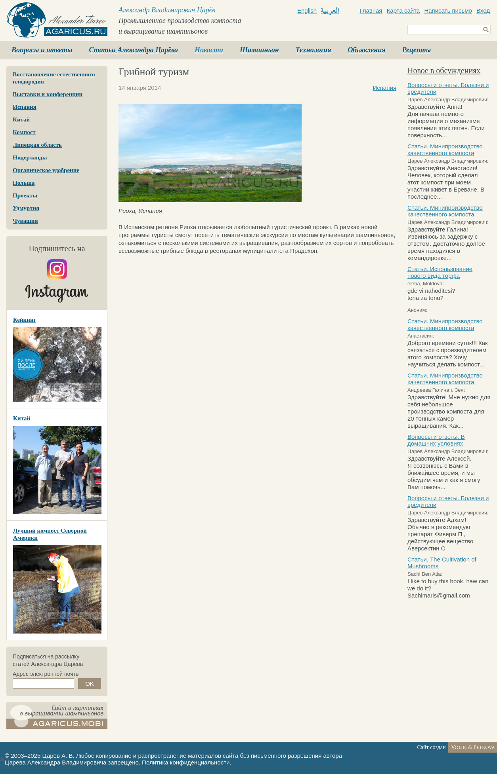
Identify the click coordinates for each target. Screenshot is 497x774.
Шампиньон (259, 50)
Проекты (25, 195)
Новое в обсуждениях (443, 70)
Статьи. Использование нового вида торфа (439, 272)
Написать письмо (448, 10)
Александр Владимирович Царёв (167, 10)
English (307, 10)
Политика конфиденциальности (185, 762)
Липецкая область (37, 145)
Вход (483, 10)
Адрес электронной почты (46, 674)
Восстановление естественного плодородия (54, 78)
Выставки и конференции (47, 94)
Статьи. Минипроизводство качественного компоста (445, 149)
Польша (23, 183)
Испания (24, 107)
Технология (313, 50)
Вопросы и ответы (42, 50)
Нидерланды (30, 157)
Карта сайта (403, 10)
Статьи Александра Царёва (133, 50)
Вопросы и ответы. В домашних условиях (436, 440)
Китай (21, 119)
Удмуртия (26, 208)
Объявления (367, 50)
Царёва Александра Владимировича (55, 762)
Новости (209, 50)
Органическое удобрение (46, 170)
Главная (370, 10)
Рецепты (416, 50)
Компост (24, 132)
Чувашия (25, 221)
